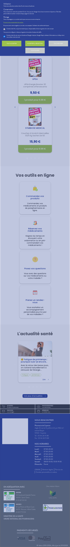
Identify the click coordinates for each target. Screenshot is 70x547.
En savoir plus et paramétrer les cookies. (13, 22)
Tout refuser (58, 43)
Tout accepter (12, 43)
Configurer (35, 50)
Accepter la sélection (35, 43)
